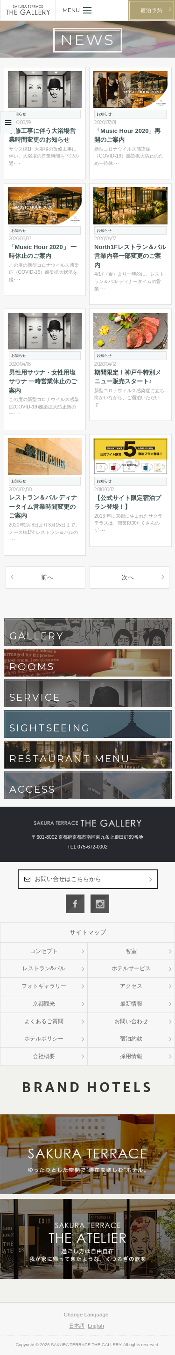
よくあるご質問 (43, 1021)
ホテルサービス (131, 968)
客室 (131, 951)
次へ (128, 577)
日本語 (76, 1326)
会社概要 (44, 1056)
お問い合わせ (131, 1021)
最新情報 (131, 1003)
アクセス (131, 986)
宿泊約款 (131, 1038)
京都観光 (44, 1003)
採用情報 (131, 1056)
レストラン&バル (43, 968)
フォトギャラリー (43, 986)
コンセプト (44, 951)
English (96, 1326)
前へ (47, 577)
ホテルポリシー (43, 1038)
